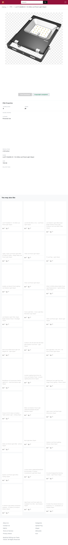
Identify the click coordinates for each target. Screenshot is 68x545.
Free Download (25, 94)
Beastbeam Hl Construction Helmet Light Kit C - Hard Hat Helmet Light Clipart (11, 382)
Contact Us (6, 525)
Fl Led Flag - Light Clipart (53, 257)
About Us (6, 523)
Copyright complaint (41, 94)
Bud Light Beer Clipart (30, 440)
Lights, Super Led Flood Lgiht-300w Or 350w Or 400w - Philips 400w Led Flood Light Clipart (12, 255)
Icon (36, 533)
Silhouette (38, 531)
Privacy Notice (7, 533)
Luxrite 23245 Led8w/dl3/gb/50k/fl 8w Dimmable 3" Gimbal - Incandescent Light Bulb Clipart (33, 471)
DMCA (5, 528)
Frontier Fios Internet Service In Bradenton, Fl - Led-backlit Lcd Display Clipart (54, 505)
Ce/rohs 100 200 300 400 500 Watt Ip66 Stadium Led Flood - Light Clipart (33, 344)
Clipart (37, 528)
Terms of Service (8, 531)
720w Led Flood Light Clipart (32, 253)
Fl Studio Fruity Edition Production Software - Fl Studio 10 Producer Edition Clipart (11, 507)
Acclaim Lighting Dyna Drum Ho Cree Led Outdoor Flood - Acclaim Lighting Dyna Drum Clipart (33, 377)
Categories (38, 523)
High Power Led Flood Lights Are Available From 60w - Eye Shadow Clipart (33, 504)
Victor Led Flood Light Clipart (32, 282)
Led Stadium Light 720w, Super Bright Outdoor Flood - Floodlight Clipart (11, 318)
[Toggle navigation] (65, 2)
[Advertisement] (34, 79)
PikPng (4, 7)
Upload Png (38, 525)
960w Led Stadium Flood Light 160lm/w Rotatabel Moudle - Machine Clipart (32, 409)
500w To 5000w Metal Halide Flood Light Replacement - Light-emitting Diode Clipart (55, 288)
